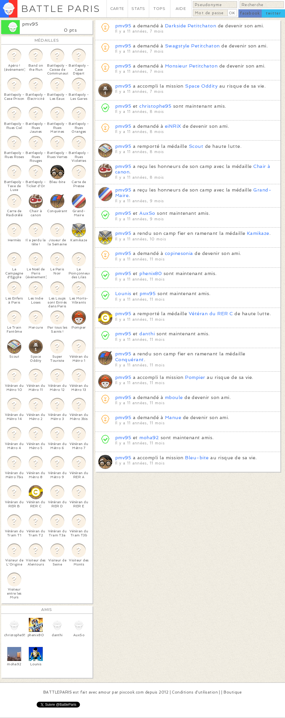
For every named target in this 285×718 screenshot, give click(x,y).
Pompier (195, 377)
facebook (250, 13)
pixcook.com (132, 692)
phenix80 (150, 273)
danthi (147, 333)
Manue (173, 417)
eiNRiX (173, 126)
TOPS (159, 8)
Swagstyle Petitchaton (192, 46)
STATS (138, 8)
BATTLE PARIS (60, 8)
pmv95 (30, 24)
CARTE (117, 8)
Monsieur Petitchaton (191, 66)
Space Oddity (201, 86)
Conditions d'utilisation (195, 692)
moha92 (149, 437)
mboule (174, 397)
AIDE (181, 8)
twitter (273, 13)
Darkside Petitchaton (190, 26)
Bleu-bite (197, 457)
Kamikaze (258, 233)
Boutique (233, 692)
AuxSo (147, 213)
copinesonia (179, 253)
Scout (196, 146)
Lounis (123, 293)
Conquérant (129, 359)
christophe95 (155, 106)
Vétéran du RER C (211, 313)
